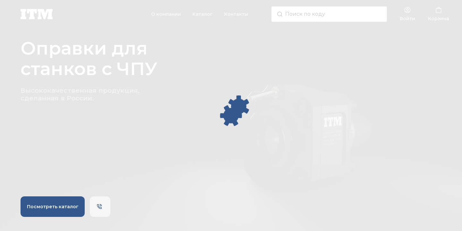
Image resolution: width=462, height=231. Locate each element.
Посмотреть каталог (53, 207)
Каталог (203, 14)
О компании (166, 14)
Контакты (236, 14)
